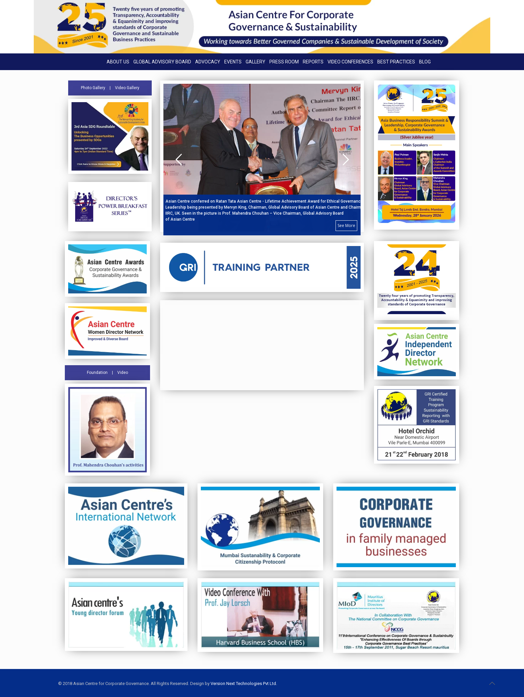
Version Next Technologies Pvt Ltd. (244, 683)
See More (346, 225)
